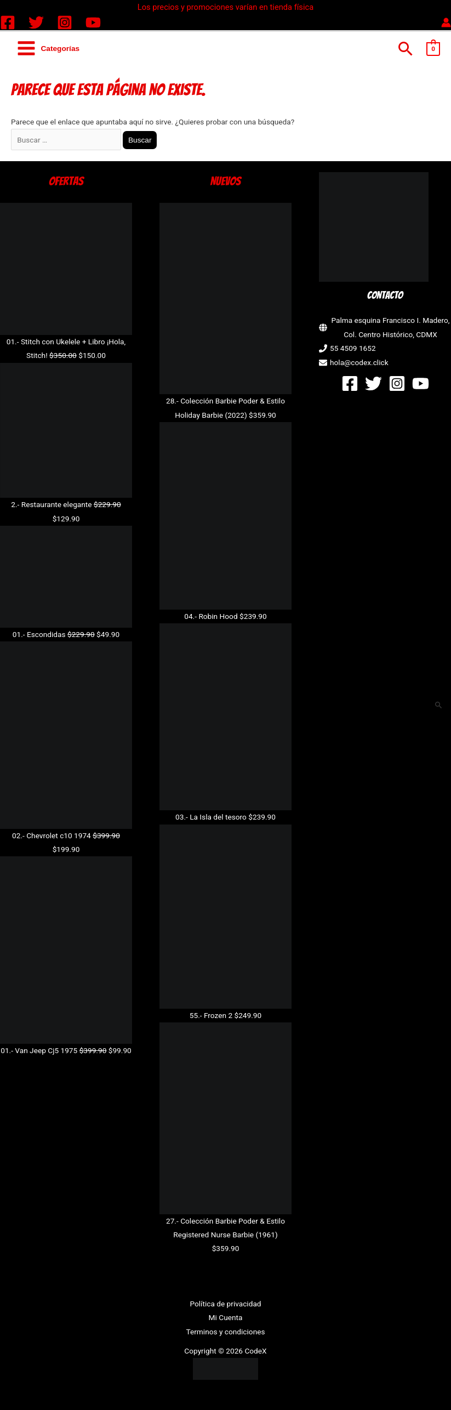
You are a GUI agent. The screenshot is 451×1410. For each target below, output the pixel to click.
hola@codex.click (359, 362)
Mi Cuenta (226, 1317)
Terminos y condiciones (225, 1331)
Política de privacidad (225, 1303)
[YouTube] (93, 22)
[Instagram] (64, 22)
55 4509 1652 (353, 348)
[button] (405, 48)
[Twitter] (36, 22)
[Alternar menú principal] (48, 48)
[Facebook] (7, 22)
